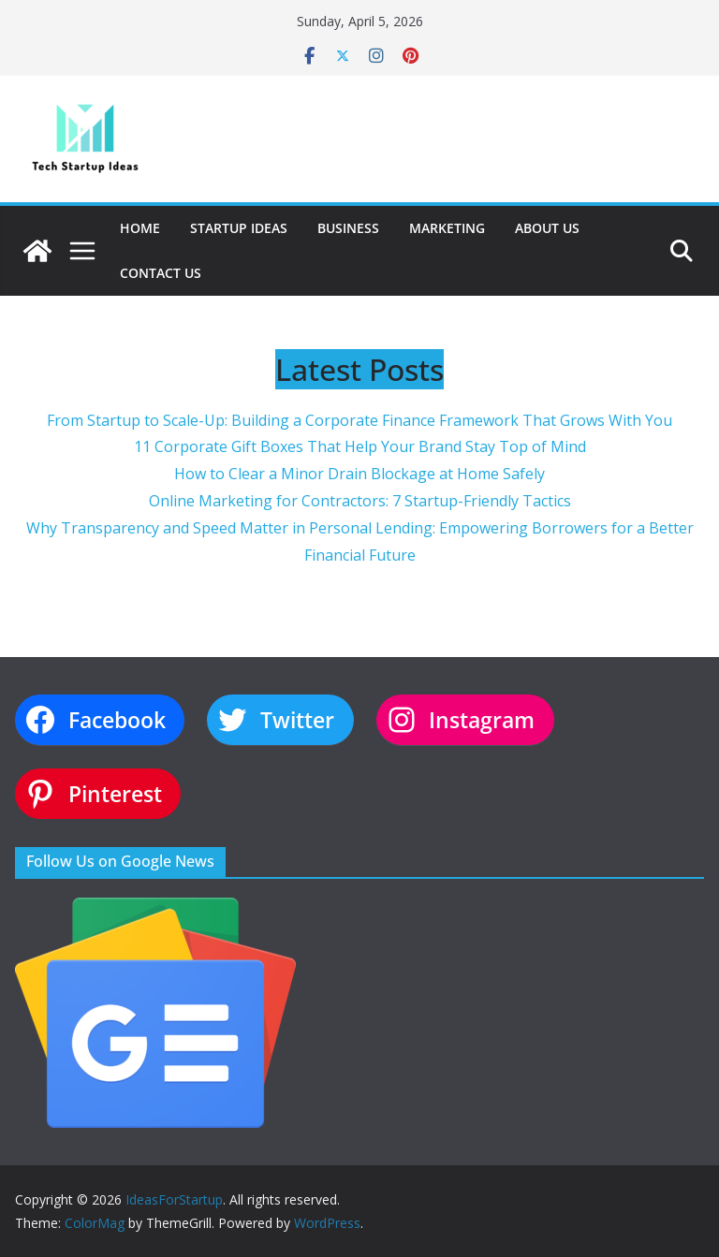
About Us (547, 228)
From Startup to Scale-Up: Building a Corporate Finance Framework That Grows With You (359, 420)
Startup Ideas (238, 228)
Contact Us (160, 273)
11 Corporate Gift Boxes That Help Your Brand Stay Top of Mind (360, 446)
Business (348, 228)
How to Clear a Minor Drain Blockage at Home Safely (359, 473)
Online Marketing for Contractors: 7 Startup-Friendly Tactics (360, 500)
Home (140, 228)
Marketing (447, 228)
